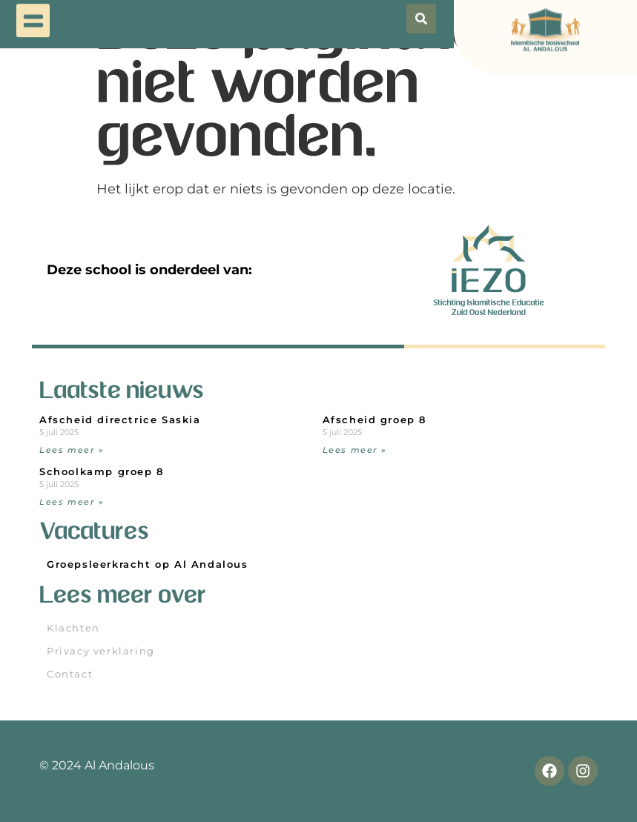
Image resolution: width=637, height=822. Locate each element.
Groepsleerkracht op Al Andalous (147, 564)
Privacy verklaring (101, 651)
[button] (33, 16)
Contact (70, 674)
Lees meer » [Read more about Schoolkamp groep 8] (72, 502)
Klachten (73, 628)
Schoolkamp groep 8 (101, 471)
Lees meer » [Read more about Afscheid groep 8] (355, 450)
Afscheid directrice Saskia (120, 419)
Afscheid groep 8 (375, 419)
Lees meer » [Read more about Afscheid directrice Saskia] (72, 450)
